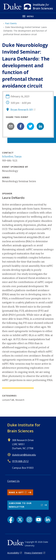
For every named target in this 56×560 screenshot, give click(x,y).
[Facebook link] (10, 519)
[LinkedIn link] (47, 519)
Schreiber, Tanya (11, 156)
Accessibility (13, 552)
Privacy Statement (33, 552)
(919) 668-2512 (20, 461)
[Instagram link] (29, 519)
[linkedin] (40, 126)
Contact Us (13, 481)
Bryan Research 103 (22, 109)
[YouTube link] (38, 519)
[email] (10, 126)
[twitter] (30, 126)
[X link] (20, 519)
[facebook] (20, 126)
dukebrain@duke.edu (24, 454)
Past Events (11, 23)
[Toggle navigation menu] (28, 16)
